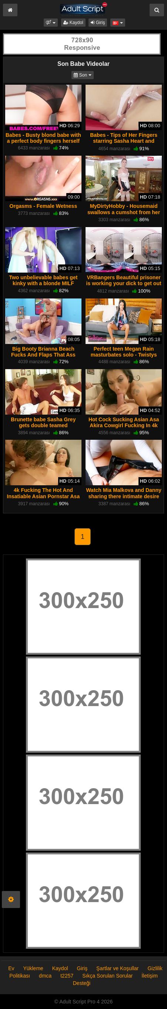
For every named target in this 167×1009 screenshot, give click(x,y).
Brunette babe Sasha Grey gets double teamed (43, 422)
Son (83, 74)
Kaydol (73, 22)
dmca (45, 976)
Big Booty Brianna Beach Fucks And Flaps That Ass (43, 352)
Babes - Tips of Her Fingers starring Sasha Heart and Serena (123, 141)
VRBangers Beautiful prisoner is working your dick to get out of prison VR (123, 283)
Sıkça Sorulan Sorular (108, 976)
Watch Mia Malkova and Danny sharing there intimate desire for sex (123, 496)
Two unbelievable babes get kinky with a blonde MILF (43, 280)
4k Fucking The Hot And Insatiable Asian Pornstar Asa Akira (43, 496)
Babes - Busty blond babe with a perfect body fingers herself (43, 138)
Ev (11, 968)
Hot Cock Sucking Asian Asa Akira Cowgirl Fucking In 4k (123, 422)
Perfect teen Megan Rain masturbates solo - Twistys (124, 352)
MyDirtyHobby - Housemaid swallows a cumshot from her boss (123, 212)
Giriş (98, 22)
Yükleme (33, 968)
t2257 (66, 976)
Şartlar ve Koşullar (117, 968)
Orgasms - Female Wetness (43, 206)
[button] (50, 22)
